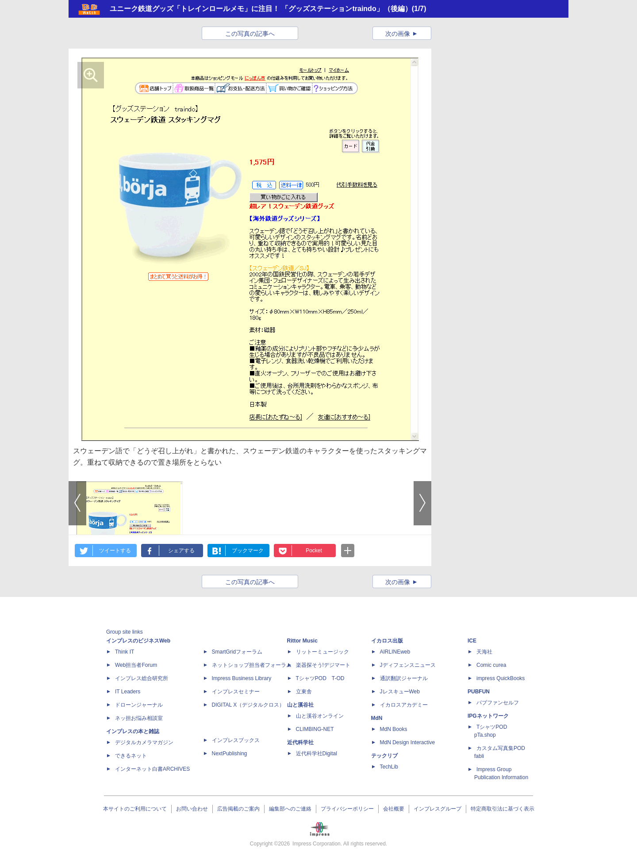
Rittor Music (302, 641)
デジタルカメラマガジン (144, 742)
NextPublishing (229, 753)
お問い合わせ (192, 809)
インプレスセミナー (236, 692)
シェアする (181, 550)
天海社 (484, 652)
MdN (377, 718)
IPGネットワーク (488, 716)
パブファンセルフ (497, 703)
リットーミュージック (322, 652)
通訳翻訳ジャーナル (404, 678)
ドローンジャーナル (139, 705)
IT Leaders (127, 692)
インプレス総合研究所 (141, 678)
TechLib (389, 767)
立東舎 (304, 692)
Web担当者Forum (136, 665)
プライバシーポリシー (347, 809)
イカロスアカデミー (404, 705)
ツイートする (115, 550)
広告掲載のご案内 (238, 809)
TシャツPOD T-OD (320, 678)
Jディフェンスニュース (408, 665)
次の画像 (397, 33)
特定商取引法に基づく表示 (502, 809)
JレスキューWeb (400, 692)
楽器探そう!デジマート (323, 665)
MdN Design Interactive (407, 742)
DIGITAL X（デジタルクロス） (248, 705)
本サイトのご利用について (135, 809)
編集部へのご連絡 (290, 809)
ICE (472, 641)
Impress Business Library (242, 678)
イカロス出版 (387, 641)
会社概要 (393, 809)
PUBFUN (479, 692)
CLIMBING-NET (315, 729)
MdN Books (393, 729)
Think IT (124, 652)
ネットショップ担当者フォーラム (252, 665)
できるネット (131, 756)
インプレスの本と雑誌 (132, 731)
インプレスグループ (437, 809)
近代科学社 (300, 742)
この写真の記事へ (250, 33)
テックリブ (384, 756)
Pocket (314, 550)
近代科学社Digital (316, 753)
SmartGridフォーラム (237, 652)
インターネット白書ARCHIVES (152, 769)
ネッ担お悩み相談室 (139, 718)
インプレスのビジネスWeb (138, 641)
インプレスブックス (236, 740)
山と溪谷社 (300, 705)
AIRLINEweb (395, 652)
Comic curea (491, 665)
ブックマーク (248, 550)
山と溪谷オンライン (320, 716)
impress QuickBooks (500, 678)
